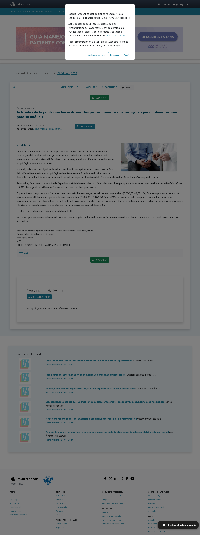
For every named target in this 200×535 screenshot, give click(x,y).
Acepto (127, 54)
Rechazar (114, 54)
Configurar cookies (96, 54)
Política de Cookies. (116, 35)
